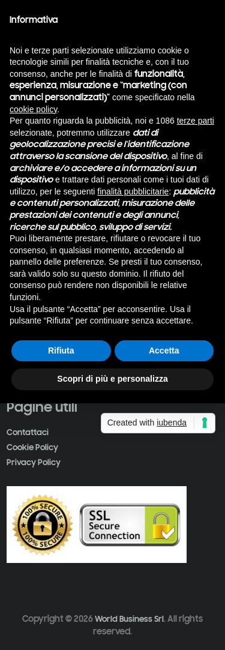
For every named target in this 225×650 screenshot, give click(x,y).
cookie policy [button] (33, 109)
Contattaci (28, 432)
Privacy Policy (34, 462)
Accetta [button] (164, 350)
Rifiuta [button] (61, 350)
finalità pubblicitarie (133, 191)
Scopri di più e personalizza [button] (112, 379)
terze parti (195, 120)
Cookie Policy (32, 447)
